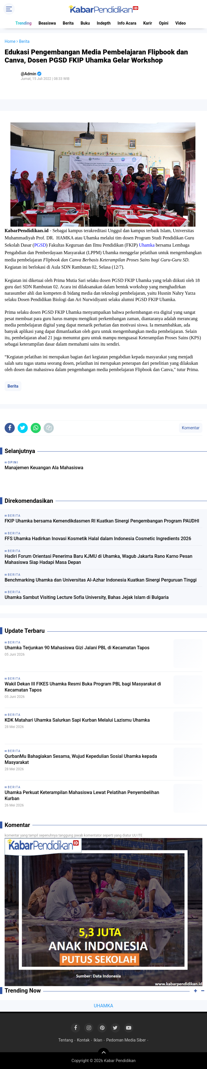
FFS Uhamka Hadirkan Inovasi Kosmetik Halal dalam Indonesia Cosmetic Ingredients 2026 (98, 538)
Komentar (190, 428)
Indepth (104, 23)
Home (10, 41)
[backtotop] (103, 1053)
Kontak (83, 1040)
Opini (164, 23)
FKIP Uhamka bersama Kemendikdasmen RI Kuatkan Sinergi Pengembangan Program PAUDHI (102, 521)
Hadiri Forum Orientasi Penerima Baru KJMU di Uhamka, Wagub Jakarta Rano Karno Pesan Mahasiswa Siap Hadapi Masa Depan (98, 559)
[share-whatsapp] (36, 428)
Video (180, 23)
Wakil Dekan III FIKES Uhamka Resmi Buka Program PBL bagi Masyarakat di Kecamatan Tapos (83, 687)
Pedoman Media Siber (126, 1040)
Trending (23, 23)
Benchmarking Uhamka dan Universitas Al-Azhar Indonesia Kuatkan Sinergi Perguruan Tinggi (101, 580)
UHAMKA (103, 1006)
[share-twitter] (23, 428)
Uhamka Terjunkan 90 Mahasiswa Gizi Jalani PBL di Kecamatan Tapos (77, 647)
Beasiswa (47, 23)
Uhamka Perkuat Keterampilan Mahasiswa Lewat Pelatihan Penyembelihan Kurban (82, 795)
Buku (85, 23)
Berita (68, 23)
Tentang (65, 1040)
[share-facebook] (10, 428)
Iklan (98, 1040)
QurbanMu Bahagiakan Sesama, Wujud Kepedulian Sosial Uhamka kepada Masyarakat (81, 759)
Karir (147, 23)
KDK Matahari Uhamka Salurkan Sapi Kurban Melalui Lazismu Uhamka (77, 720)
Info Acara (127, 23)
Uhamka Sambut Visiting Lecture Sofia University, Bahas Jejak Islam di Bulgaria (87, 597)
